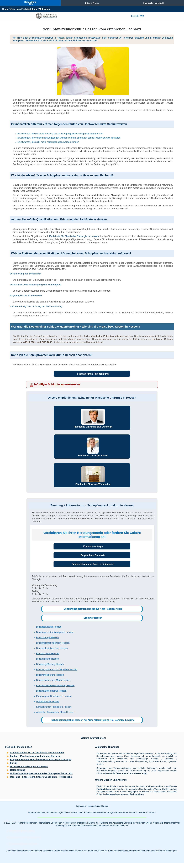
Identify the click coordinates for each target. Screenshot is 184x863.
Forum (13, 763)
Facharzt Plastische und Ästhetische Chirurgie (35, 756)
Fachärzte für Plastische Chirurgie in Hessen (74, 236)
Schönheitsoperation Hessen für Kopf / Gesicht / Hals (93, 609)
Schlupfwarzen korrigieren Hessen (53, 707)
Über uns (15, 9)
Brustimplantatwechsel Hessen (52, 648)
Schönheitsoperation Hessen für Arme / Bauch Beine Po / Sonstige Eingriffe (92, 720)
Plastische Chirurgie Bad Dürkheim (93, 426)
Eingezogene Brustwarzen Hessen (53, 696)
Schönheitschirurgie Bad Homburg (24, 837)
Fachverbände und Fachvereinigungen (93, 564)
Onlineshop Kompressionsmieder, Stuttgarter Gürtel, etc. (41, 773)
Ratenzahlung (17, 770)
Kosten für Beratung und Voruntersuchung (125, 773)
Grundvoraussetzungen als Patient (29, 766)
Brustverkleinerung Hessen (50, 675)
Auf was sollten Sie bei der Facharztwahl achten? (37, 752)
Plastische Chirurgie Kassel (93, 455)
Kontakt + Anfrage (93, 546)
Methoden (44, 9)
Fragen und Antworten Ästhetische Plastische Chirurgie (40, 759)
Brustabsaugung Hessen (48, 627)
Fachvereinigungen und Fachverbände (125, 794)
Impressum (81, 806)
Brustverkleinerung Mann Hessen (53, 680)
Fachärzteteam (29, 9)
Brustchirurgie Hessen (47, 637)
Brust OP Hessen (93, 618)
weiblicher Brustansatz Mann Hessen (55, 712)
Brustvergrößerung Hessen (50, 664)
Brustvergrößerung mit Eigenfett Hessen (56, 669)
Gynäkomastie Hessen (47, 701)
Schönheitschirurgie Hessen (21, 831)
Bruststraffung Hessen (47, 659)
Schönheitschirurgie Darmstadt (23, 844)
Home (5, 9)
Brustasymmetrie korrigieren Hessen (54, 632)
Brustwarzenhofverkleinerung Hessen (55, 685)
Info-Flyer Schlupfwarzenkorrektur (57, 384)
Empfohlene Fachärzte (93, 555)
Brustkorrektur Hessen (47, 653)
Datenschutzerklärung (98, 806)
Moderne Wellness (36, 812)
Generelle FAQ (137, 16)
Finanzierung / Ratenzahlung (93, 374)
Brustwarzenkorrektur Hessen (51, 691)
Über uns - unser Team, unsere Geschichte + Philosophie (41, 777)
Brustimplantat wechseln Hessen (53, 643)
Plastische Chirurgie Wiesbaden (93, 484)
